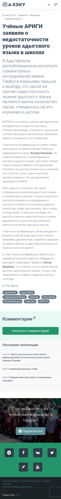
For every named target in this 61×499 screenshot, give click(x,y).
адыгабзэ (10, 292)
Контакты (7, 484)
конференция (12, 301)
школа (34, 296)
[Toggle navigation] (56, 4)
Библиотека (35, 481)
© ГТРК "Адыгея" (10, 285)
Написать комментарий (30, 331)
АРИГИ (44, 301)
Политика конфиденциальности (17, 487)
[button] (49, 4)
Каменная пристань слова (24, 369)
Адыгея (30, 301)
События (25, 481)
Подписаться (31, 431)
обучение (49, 296)
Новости (22, 15)
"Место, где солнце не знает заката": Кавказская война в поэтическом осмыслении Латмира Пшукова (26, 357)
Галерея (46, 481)
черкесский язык (14, 296)
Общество (35, 15)
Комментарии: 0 (13, 18)
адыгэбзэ (27, 292)
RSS (18, 495)
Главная (6, 481)
